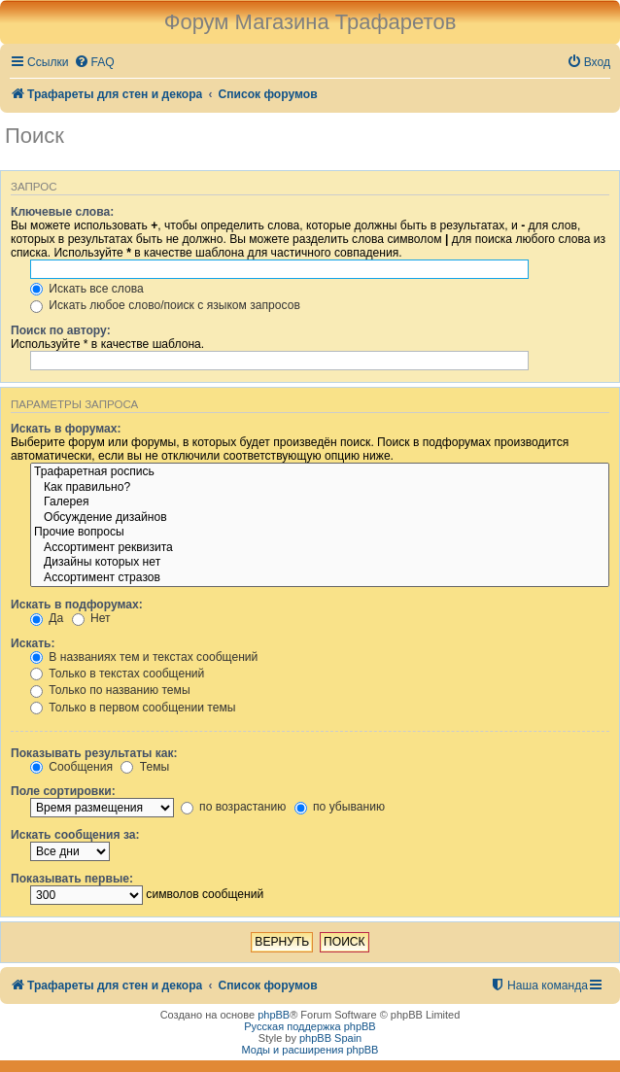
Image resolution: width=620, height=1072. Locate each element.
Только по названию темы (110, 690)
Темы (145, 767)
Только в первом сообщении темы (132, 707)
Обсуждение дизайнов (319, 518)
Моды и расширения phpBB (310, 1049)
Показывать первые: (72, 878)
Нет (91, 618)
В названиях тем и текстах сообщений (144, 657)
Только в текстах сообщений (117, 673)
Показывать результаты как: (94, 753)
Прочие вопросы (319, 532)
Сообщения (71, 767)
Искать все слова (87, 288)
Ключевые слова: (62, 212)
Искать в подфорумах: (77, 604)
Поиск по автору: (61, 330)
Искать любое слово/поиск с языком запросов (165, 305)
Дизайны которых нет (319, 563)
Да (46, 618)
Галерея (319, 502)
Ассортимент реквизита (319, 548)
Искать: (33, 643)
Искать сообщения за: (75, 835)
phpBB (274, 1014)
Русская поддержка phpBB (309, 1026)
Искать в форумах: (66, 428)
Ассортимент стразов (319, 578)
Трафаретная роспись (319, 472)
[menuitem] (94, 63)
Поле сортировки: (63, 791)
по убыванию (339, 806)
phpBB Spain (330, 1038)
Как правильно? (319, 488)
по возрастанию (234, 806)
